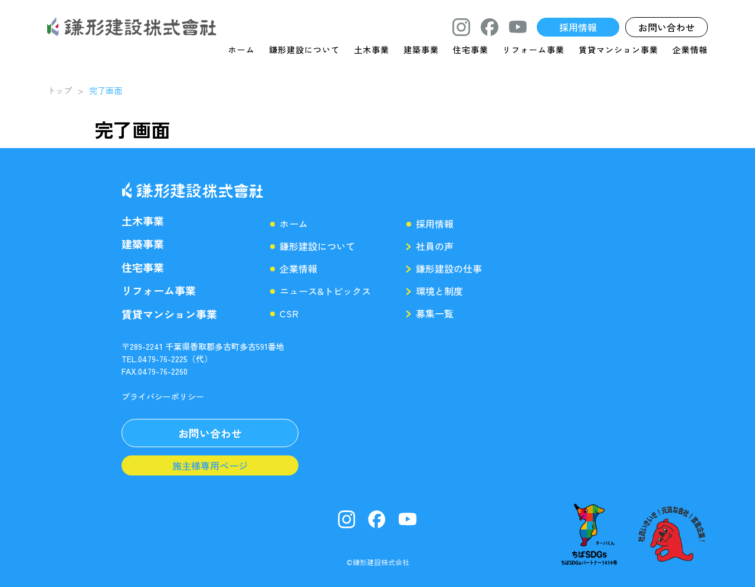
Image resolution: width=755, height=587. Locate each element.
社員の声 (435, 246)
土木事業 (371, 49)
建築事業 (421, 49)
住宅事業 (470, 49)
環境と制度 (439, 291)
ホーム (241, 49)
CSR (289, 313)
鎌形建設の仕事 (449, 268)
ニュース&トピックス (325, 291)
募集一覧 (435, 313)
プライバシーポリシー (163, 396)
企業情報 (690, 49)
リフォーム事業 (533, 49)
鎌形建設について (304, 49)
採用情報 (435, 224)
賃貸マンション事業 (618, 49)
